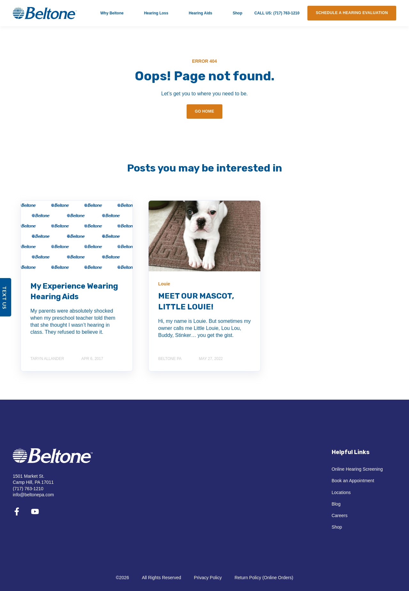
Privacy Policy (208, 577)
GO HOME (204, 111)
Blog (336, 504)
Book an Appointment (353, 480)
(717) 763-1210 (28, 488)
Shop (337, 527)
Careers (340, 515)
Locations (341, 492)
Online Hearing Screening (357, 469)
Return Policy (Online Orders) (264, 577)
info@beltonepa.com (33, 494)
